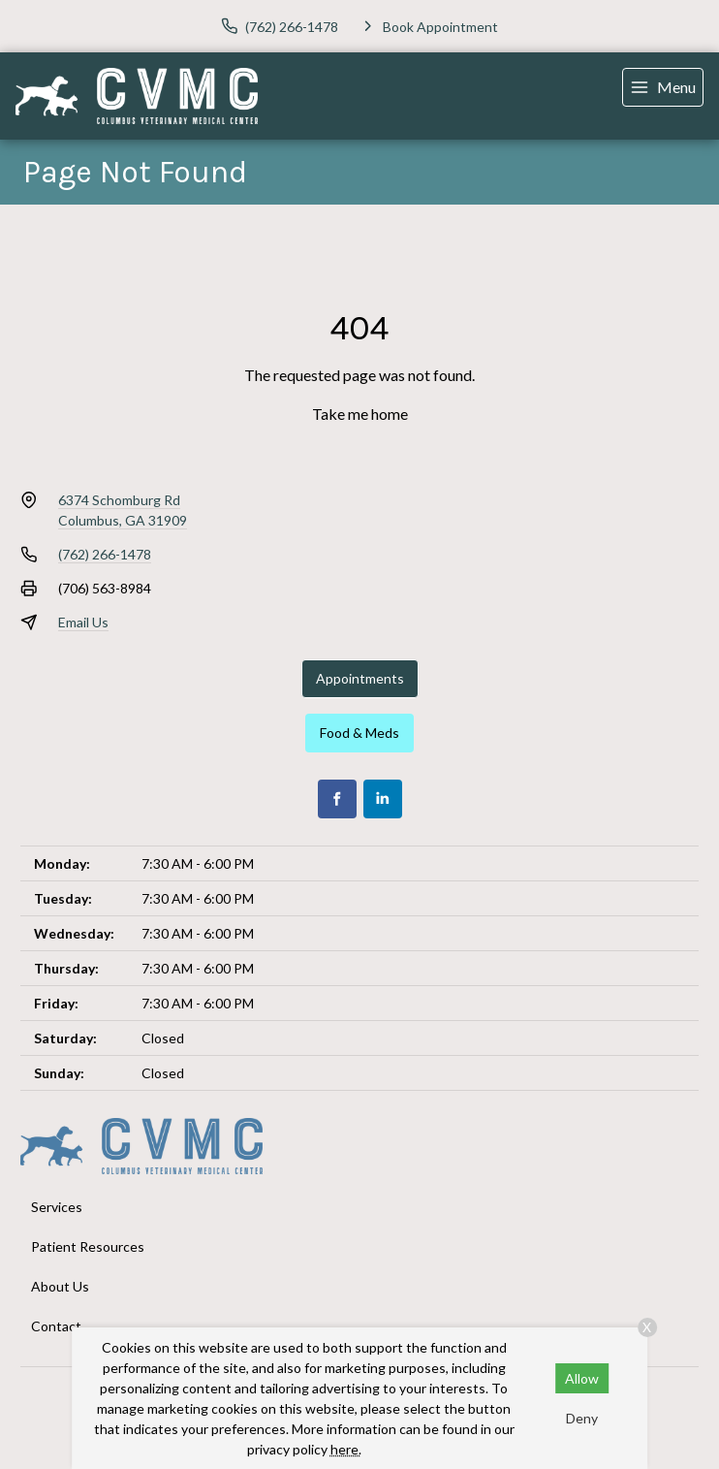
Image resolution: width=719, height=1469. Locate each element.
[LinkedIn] (382, 799)
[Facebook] (337, 799)
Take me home (360, 413)
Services (56, 1206)
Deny (582, 1418)
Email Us (83, 622)
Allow (582, 1378)
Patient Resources (87, 1246)
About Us (60, 1286)
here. (345, 1449)
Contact (56, 1326)
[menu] (662, 87)
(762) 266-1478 (104, 554)
